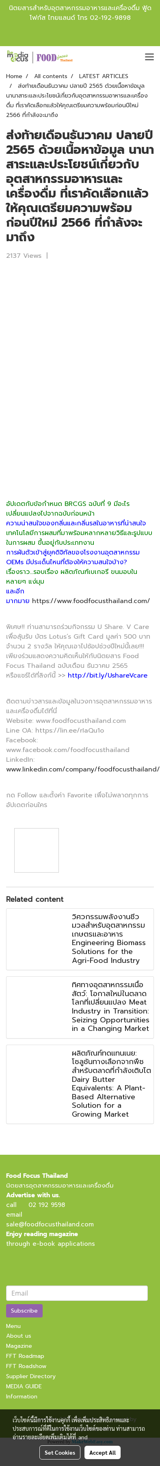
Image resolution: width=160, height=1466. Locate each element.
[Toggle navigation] (149, 57)
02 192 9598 (46, 1204)
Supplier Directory (31, 1376)
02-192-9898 (110, 18)
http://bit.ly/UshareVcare (106, 675)
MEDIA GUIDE (24, 1386)
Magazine (19, 1346)
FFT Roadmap (25, 1356)
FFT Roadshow (26, 1366)
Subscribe (24, 1311)
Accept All (102, 1452)
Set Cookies (60, 1452)
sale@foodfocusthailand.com (50, 1224)
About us (18, 1336)
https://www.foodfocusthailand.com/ (91, 601)
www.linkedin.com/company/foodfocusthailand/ (83, 769)
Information (21, 1396)
